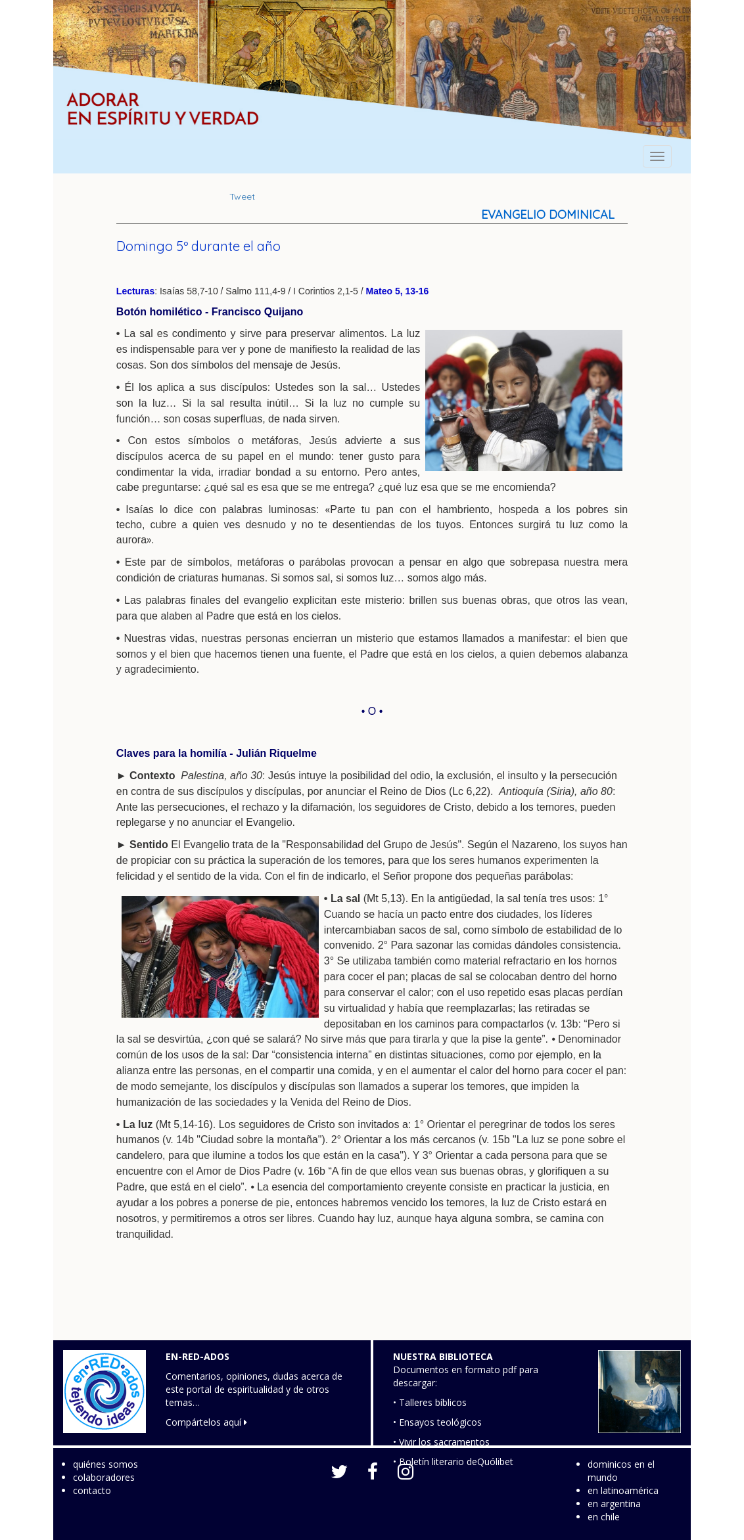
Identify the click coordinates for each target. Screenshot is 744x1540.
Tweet (242, 196)
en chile (604, 1516)
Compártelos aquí (206, 1422)
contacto (92, 1490)
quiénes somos (105, 1464)
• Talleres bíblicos (430, 1402)
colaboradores (104, 1477)
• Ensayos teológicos (437, 1422)
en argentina (614, 1503)
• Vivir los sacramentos (441, 1442)
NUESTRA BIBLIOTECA (443, 1356)
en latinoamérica (623, 1490)
